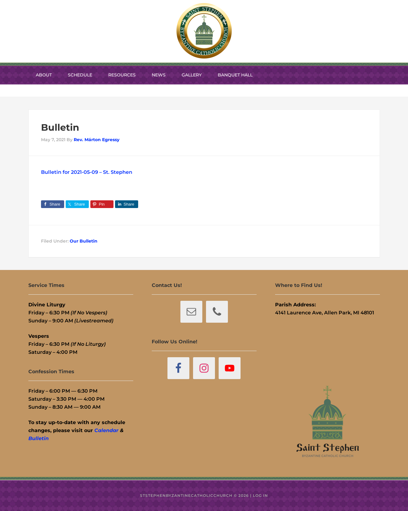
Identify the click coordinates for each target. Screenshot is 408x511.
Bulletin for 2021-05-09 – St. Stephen (86, 172)
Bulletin (38, 438)
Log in (260, 495)
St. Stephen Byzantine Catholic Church (204, 31)
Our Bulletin (83, 241)
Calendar (106, 430)
